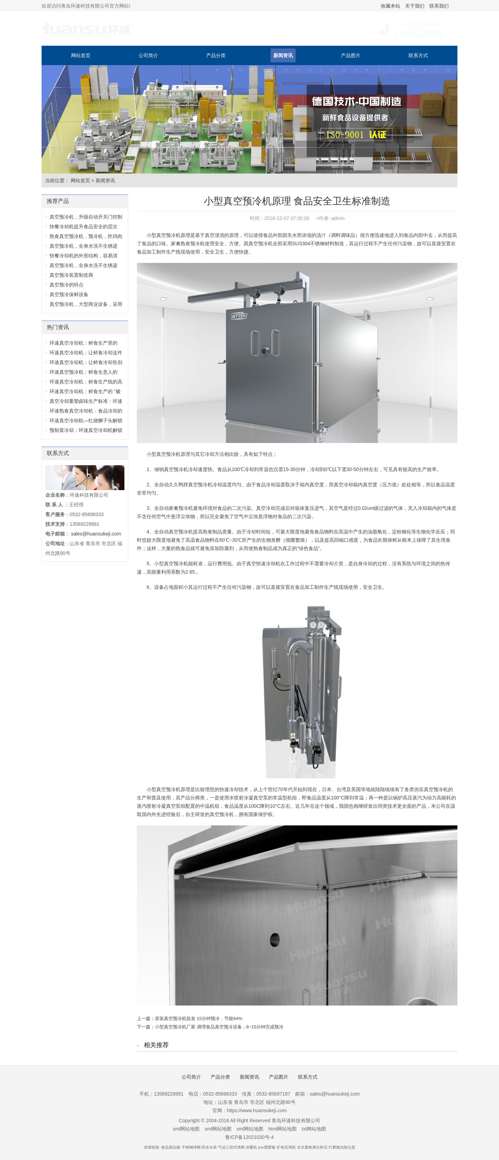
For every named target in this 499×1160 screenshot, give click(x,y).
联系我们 (439, 6)
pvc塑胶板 (266, 1147)
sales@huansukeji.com (96, 534)
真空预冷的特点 (67, 284)
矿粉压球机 (286, 1147)
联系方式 (418, 55)
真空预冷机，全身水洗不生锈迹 (83, 246)
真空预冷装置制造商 (71, 275)
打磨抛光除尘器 (342, 1147)
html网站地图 (282, 1129)
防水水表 (209, 1147)
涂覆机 (251, 1147)
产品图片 (350, 55)
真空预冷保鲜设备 (69, 294)
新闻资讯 (283, 55)
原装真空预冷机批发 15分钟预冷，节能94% (198, 1018)
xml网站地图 (186, 1129)
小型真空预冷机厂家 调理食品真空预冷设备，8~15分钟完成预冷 (219, 1026)
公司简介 (148, 55)
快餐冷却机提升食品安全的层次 (83, 226)
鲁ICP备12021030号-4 (249, 1137)
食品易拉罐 (170, 1147)
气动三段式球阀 (231, 1147)
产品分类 (216, 55)
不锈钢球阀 (191, 1147)
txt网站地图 (314, 1129)
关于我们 (414, 6)
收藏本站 (390, 6)
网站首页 (80, 55)
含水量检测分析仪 (312, 1147)
